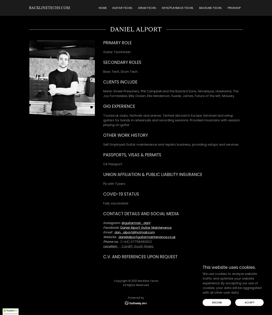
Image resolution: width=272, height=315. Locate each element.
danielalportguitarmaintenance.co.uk (147, 237)
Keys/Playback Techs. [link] (178, 8)
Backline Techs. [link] (210, 8)
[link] (49, 8)
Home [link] (103, 8)
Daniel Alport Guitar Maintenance (146, 227)
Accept (249, 302)
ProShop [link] (234, 8)
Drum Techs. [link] (147, 8)
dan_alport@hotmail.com (134, 232)
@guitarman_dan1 (136, 223)
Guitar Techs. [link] (122, 8)
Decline (217, 302)
